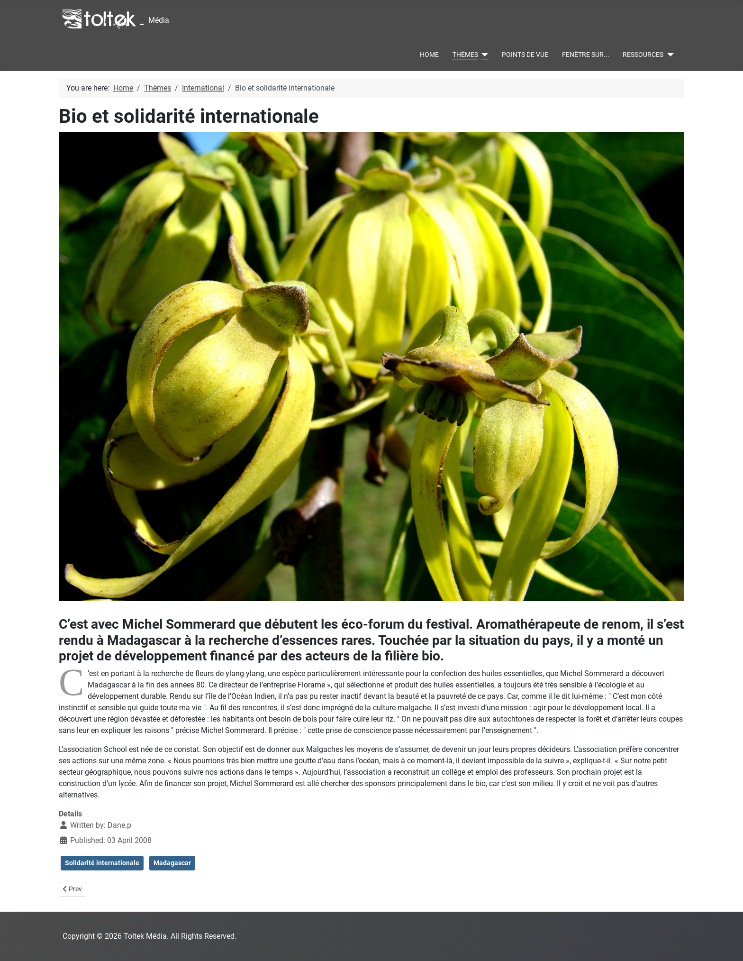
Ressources (643, 55)
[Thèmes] (483, 55)
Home (429, 55)
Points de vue (525, 55)
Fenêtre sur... (585, 55)
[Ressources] (668, 55)
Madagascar (172, 863)
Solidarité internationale (102, 863)
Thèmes (465, 55)
